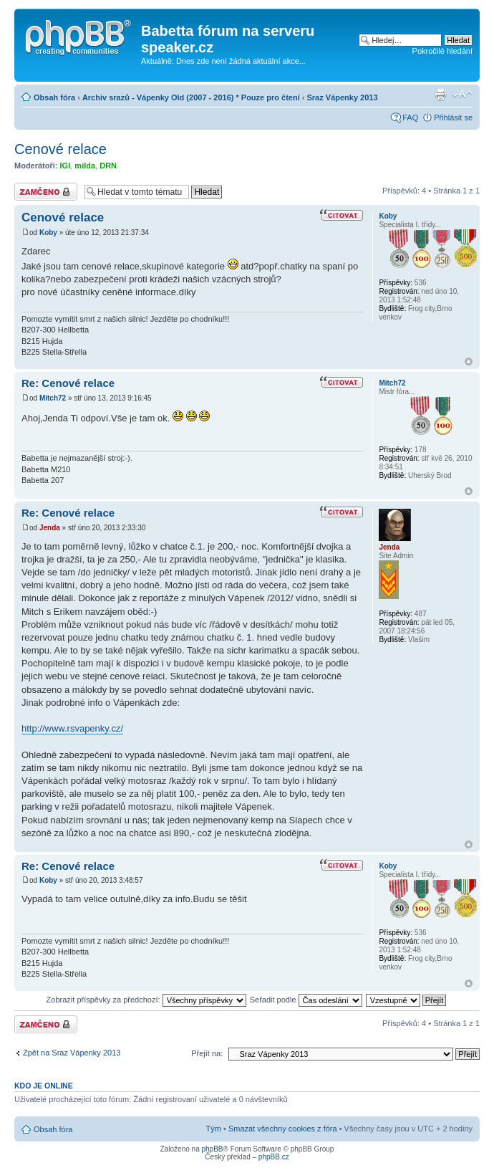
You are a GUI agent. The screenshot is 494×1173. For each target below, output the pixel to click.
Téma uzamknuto (45, 192)
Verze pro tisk (440, 94)
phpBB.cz (273, 1157)
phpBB (212, 1149)
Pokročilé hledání (442, 51)
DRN (108, 165)
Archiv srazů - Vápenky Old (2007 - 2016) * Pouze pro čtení (191, 97)
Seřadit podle (306, 999)
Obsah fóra (54, 97)
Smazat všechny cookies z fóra (282, 1128)
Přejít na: (207, 1053)
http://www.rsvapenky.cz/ (72, 728)
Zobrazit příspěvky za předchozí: (146, 999)
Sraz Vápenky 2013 (342, 97)
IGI (65, 165)
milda (84, 165)
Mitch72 (52, 398)
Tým (213, 1128)
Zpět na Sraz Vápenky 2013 (71, 1052)
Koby (48, 232)
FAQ (410, 117)
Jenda (49, 528)
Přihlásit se (453, 117)
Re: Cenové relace (68, 383)
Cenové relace (60, 149)
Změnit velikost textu (462, 94)
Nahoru (469, 361)
